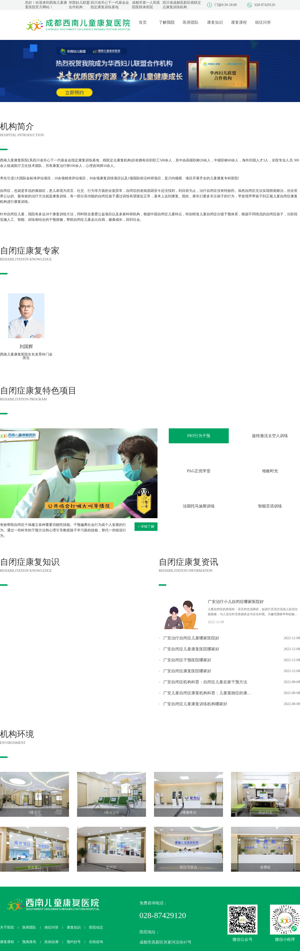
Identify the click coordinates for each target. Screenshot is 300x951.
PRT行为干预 (198, 436)
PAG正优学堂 (199, 471)
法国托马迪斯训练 (199, 506)
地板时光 (270, 471)
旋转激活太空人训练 (270, 436)
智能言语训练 (270, 506)
